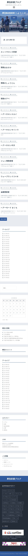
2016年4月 (6, 249)
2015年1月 (6, 257)
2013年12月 (7, 269)
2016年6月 (6, 245)
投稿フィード (7, 462)
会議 (5, 424)
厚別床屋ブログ (14, 2)
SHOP (14, 23)
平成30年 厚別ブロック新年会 (11, 336)
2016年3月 (6, 251)
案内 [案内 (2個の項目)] (20, 515)
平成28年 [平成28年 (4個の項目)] (5, 509)
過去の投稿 (3, 219)
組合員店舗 (13, 47)
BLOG (14, 17)
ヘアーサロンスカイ (9, 114)
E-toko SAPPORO (6, 445)
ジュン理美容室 (7, 161)
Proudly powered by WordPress (7, 553)
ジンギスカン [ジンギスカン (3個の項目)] (17, 493)
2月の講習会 (7, 334)
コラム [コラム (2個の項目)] (12, 490)
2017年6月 (6, 239)
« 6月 (3, 319)
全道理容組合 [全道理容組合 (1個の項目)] (6, 503)
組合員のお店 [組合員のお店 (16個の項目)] (7, 521)
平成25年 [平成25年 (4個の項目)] (5, 506)
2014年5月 (6, 263)
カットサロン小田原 (9, 52)
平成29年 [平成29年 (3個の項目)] (12, 509)
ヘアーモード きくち (9, 207)
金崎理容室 (5, 192)
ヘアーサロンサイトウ (10, 130)
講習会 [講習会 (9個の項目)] (14, 521)
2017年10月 (7, 237)
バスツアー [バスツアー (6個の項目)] (14, 496)
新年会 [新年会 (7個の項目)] (19, 512)
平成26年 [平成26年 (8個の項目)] (12, 506)
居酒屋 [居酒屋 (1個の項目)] (21, 503)
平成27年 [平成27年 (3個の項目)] (20, 506)
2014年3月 (6, 265)
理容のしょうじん (8, 83)
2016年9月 (6, 243)
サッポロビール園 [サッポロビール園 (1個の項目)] (7, 493)
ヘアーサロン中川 (8, 145)
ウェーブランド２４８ (9, 176)
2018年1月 (6, 235)
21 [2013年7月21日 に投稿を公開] (23, 309)
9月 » (7, 319)
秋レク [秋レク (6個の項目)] (16, 518)
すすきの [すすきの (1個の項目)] (5, 490)
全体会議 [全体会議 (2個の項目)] (14, 499)
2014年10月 (7, 259)
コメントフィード (8, 464)
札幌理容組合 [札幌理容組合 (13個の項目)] (13, 515)
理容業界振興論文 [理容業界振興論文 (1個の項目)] (7, 518)
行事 (5, 428)
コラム (5, 422)
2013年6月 (6, 277)
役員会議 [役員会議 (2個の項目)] (12, 512)
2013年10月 (7, 271)
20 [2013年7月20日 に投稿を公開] (20, 309)
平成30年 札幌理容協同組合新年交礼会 (13, 338)
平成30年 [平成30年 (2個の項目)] (20, 509)
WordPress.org (8, 466)
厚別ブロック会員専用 (7, 443)
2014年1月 (6, 267)
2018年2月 (6, 233)
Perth (20, 553)
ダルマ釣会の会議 (8, 332)
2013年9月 (6, 273)
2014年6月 (6, 261)
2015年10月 (7, 253)
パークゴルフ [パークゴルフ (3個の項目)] (6, 499)
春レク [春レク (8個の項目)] (5, 515)
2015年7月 (6, 255)
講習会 (5, 430)
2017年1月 (6, 241)
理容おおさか (6, 67)
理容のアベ (5, 98)
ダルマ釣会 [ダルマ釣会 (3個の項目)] (6, 496)
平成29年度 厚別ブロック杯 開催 (12, 340)
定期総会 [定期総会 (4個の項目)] (14, 503)
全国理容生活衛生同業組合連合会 (10, 446)
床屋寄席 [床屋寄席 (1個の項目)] (5, 512)
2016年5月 (6, 247)
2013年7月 (6, 275)
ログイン (6, 460)
